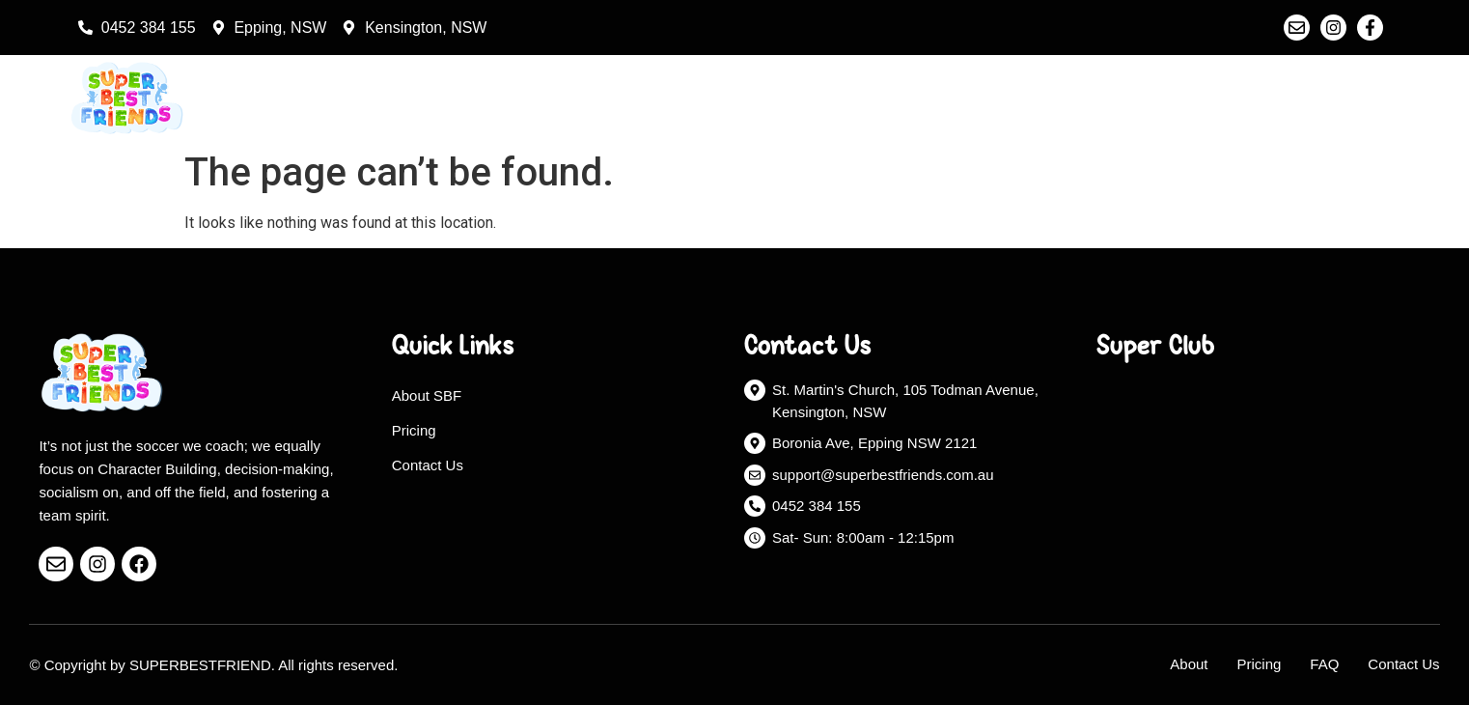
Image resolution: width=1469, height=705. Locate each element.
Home (1057, 98)
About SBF (427, 395)
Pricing (1242, 98)
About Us (1148, 98)
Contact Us (1343, 98)
